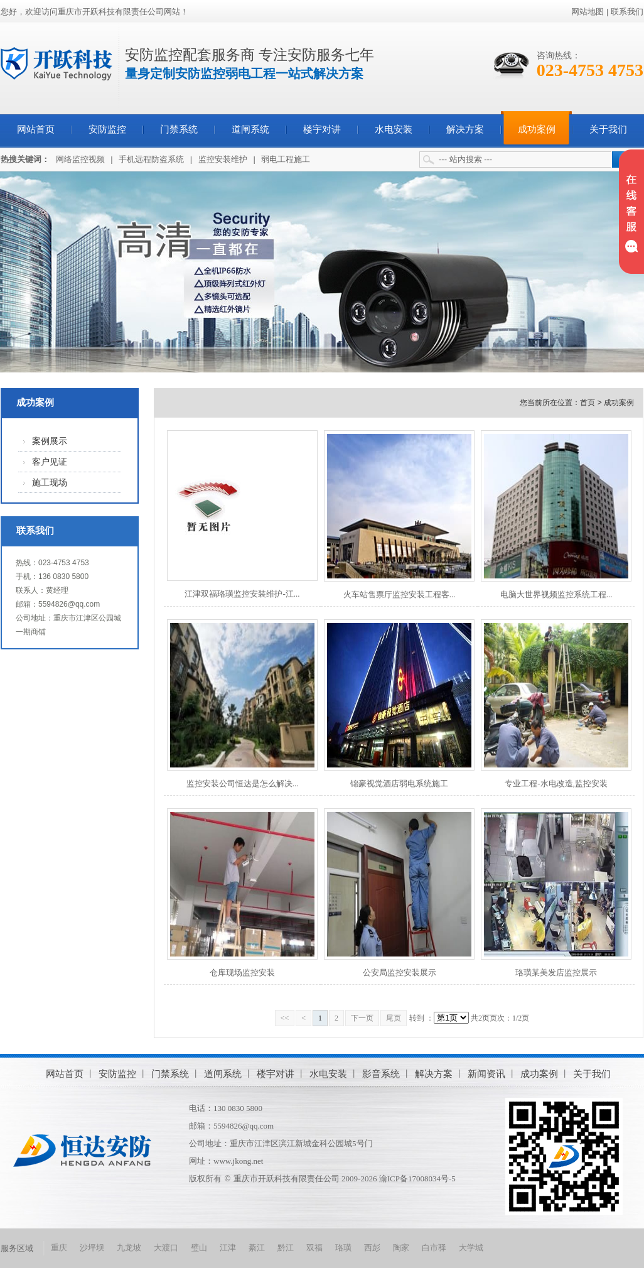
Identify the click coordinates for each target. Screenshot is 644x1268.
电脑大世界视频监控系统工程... (556, 594)
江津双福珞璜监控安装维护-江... (242, 594)
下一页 (362, 1018)
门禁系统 (179, 129)
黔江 (285, 1247)
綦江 (257, 1247)
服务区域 (17, 1248)
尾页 (393, 1018)
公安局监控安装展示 (399, 972)
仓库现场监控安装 (242, 972)
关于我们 (608, 129)
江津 (228, 1247)
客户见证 (49, 462)
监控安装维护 (222, 159)
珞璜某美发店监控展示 (556, 972)
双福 (314, 1247)
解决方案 (465, 129)
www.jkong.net (238, 1161)
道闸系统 (250, 129)
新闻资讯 (486, 1073)
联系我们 (627, 11)
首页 (587, 402)
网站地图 (587, 11)
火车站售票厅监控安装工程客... (399, 594)
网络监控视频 (80, 159)
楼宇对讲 (322, 129)
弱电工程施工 (285, 159)
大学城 (471, 1247)
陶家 (401, 1247)
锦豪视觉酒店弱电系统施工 (399, 783)
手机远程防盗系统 (151, 159)
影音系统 (381, 1073)
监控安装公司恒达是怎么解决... (242, 783)
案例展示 (49, 441)
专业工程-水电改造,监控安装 (556, 783)
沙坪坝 (92, 1247)
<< (285, 1018)
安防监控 (107, 129)
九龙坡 (129, 1247)
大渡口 (166, 1247)
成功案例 (536, 129)
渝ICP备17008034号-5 (417, 1178)
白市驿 (434, 1247)
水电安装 (393, 129)
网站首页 (36, 129)
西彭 (372, 1247)
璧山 (199, 1247)
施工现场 (49, 482)
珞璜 (343, 1247)
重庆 (59, 1247)
